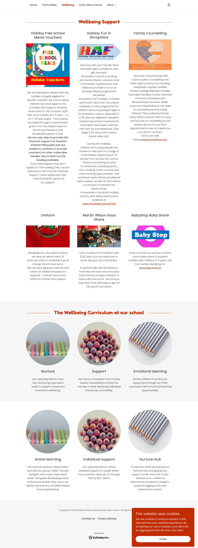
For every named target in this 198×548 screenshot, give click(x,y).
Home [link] (33, 5)
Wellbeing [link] (68, 5)
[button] (112, 5)
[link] (99, 537)
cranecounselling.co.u (153, 139)
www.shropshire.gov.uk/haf (99, 204)
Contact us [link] (88, 518)
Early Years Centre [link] (90, 5)
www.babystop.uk (150, 268)
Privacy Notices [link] (107, 518)
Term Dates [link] (49, 5)
